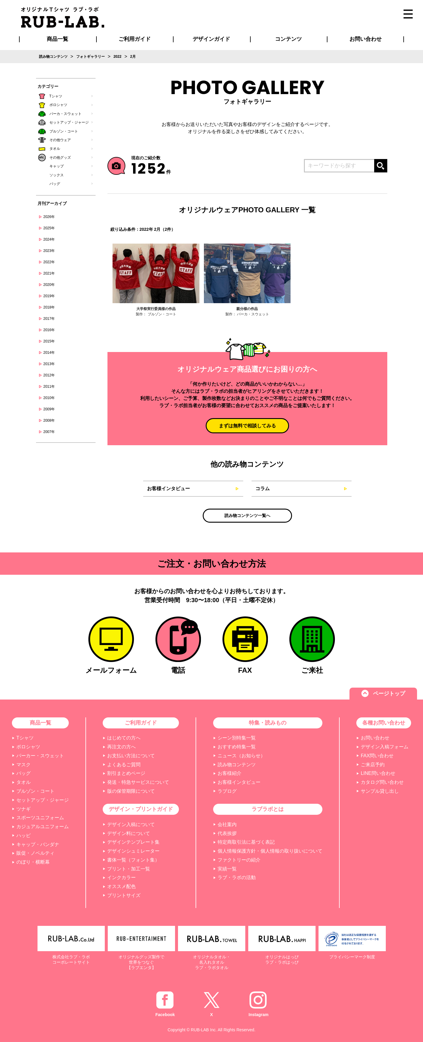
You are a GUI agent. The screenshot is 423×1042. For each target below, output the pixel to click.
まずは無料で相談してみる (247, 425)
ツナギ (23, 809)
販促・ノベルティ (35, 853)
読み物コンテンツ (237, 764)
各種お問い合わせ (383, 723)
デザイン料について (128, 833)
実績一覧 (227, 868)
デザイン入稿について (131, 824)
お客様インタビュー (168, 488)
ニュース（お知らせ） (241, 755)
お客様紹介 (229, 773)
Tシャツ (55, 96)
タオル (54, 149)
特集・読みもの (267, 723)
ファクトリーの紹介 (239, 859)
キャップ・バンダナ (37, 844)
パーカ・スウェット (65, 114)
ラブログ (227, 791)
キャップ (56, 166)
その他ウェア (60, 140)
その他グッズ (60, 157)
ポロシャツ (58, 105)
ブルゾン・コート (63, 131)
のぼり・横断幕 (33, 862)
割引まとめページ (126, 773)
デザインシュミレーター (133, 850)
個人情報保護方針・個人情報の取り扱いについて (270, 850)
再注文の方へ (121, 746)
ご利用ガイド (141, 723)
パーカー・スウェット (40, 755)
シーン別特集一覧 (237, 737)
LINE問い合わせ (378, 773)
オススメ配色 (121, 886)
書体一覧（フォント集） (133, 859)
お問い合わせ (375, 737)
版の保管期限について (131, 791)
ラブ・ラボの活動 (237, 877)
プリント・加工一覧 (128, 868)
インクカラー (121, 877)
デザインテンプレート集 (133, 842)
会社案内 (227, 824)
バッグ (54, 184)
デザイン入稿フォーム (384, 746)
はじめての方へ (124, 737)
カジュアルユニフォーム (42, 826)
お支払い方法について (131, 755)
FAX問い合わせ (377, 755)
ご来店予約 (373, 764)
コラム (262, 488)
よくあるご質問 (124, 764)
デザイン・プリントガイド (141, 809)
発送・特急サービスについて (138, 782)
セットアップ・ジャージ (69, 122)
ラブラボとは (268, 809)
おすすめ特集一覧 (237, 746)
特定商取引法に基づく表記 (246, 842)
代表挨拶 (227, 833)
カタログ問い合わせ (382, 782)
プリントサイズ (124, 895)
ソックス (56, 175)
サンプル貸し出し (380, 791)
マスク (23, 764)
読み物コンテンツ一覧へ (247, 515)
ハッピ (23, 835)
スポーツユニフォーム (40, 817)
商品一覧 (57, 39)
